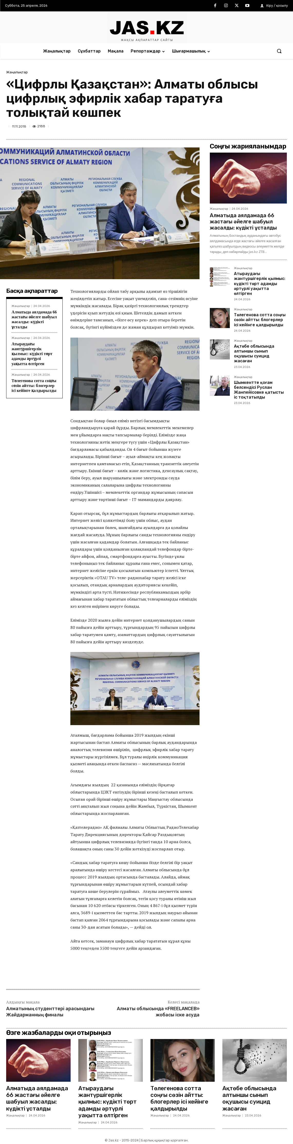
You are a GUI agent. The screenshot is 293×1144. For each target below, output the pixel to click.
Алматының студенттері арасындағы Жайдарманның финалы (50, 1011)
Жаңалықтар (17, 72)
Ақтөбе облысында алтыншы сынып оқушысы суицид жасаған (254, 354)
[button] (279, 51)
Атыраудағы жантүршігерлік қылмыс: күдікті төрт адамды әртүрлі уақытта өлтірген (32, 354)
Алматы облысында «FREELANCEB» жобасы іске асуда (158, 1011)
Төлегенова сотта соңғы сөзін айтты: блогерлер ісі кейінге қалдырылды (34, 386)
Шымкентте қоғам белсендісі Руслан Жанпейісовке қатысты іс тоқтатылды (259, 390)
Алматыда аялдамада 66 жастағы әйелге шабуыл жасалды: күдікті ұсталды (34, 319)
